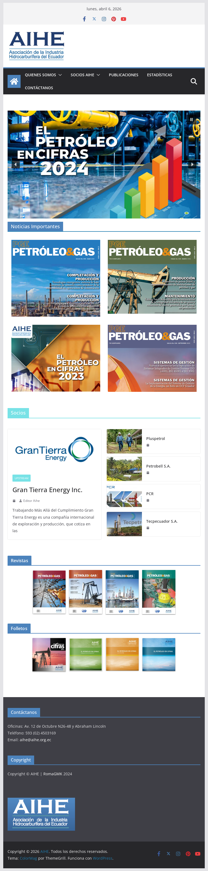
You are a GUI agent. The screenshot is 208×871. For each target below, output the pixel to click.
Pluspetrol (155, 438)
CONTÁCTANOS (39, 87)
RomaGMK (52, 773)
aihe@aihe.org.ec (35, 739)
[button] (59, 75)
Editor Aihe (31, 500)
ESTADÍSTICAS (159, 74)
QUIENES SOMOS (40, 74)
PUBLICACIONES (123, 74)
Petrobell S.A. (158, 466)
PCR (150, 493)
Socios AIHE (82, 74)
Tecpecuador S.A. (162, 521)
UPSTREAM (21, 478)
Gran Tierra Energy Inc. (47, 489)
